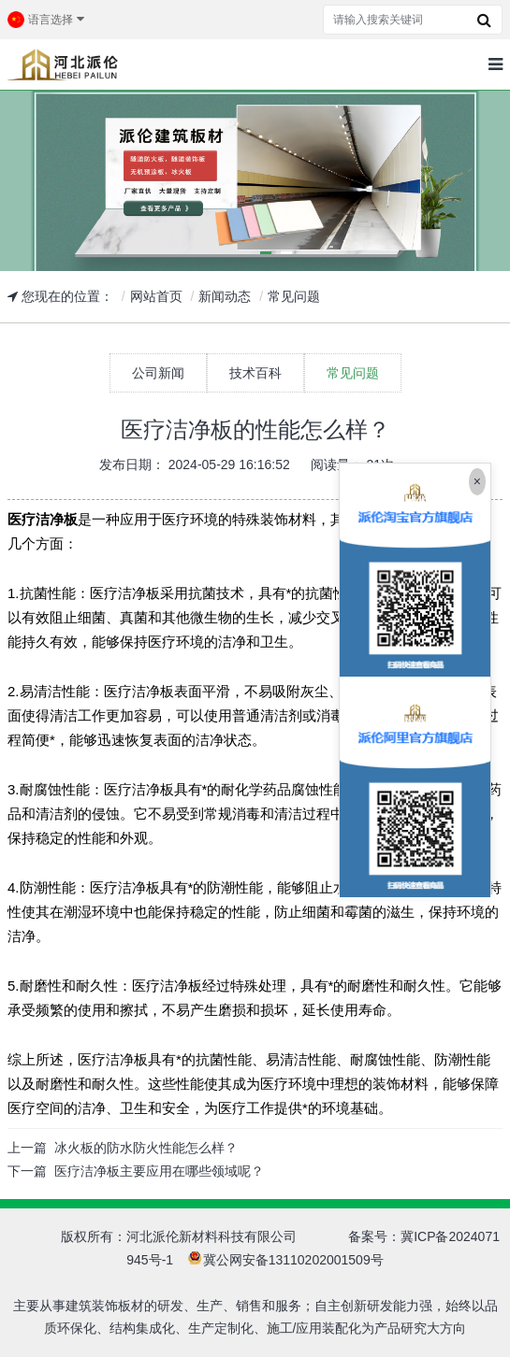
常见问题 (294, 296)
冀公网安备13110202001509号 (293, 1259)
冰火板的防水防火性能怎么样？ (146, 1147)
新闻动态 (224, 296)
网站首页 (156, 296)
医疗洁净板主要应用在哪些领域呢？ (159, 1171)
